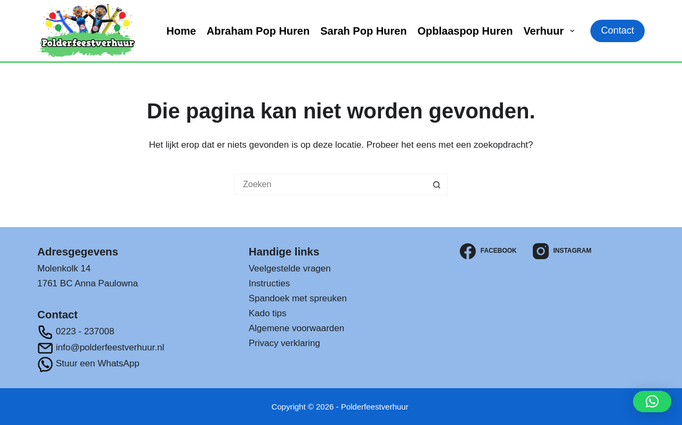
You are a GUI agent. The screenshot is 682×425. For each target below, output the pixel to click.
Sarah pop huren (363, 31)
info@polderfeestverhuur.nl (100, 347)
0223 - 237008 (75, 331)
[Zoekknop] (437, 184)
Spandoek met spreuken (298, 298)
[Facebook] (488, 251)
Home (181, 31)
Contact (617, 30)
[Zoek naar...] (330, 184)
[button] (652, 401)
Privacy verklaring (284, 343)
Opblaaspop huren (465, 31)
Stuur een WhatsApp (88, 363)
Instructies (269, 283)
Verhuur (551, 31)
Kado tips (268, 313)
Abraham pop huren (258, 31)
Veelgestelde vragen (290, 268)
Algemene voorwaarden (297, 328)
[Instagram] (562, 251)
